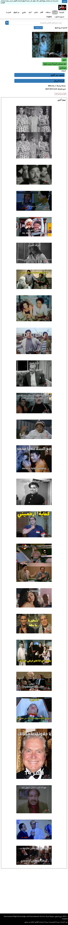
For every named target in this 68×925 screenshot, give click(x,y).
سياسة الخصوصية (54, 922)
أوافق (64, 1)
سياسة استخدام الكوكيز (41, 922)
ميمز (55, 12)
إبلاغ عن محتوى (29, 922)
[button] (63, 68)
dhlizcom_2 (52, 86)
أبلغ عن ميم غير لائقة (60, 93)
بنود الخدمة (64, 922)
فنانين (35, 12)
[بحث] (7, 23)
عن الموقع (16, 12)
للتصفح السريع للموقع (61, 28)
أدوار (30, 12)
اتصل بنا (8, 12)
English (49, 17)
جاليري (24, 12)
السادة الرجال (59, 81)
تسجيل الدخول (59, 17)
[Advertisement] (34, 891)
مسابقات (48, 12)
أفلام (41, 12)
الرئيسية (61, 12)
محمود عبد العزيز (57, 75)
